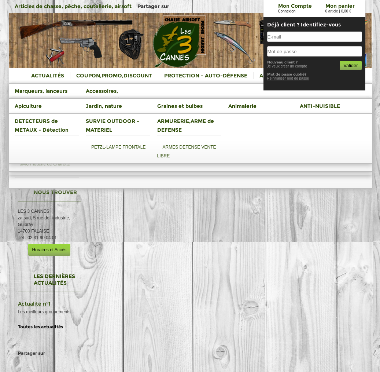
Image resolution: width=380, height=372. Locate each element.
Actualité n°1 (34, 303)
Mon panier (340, 6)
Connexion (287, 11)
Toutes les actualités (40, 326)
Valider (350, 65)
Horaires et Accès (49, 249)
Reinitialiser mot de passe (288, 78)
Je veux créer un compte (287, 66)
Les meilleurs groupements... (46, 311)
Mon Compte (295, 6)
